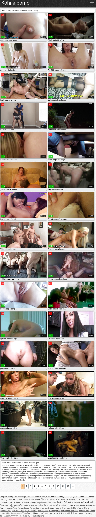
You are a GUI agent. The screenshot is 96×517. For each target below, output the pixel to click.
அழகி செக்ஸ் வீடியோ (46, 502)
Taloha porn (5, 516)
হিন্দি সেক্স (44, 499)
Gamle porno (41, 508)
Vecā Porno (18, 508)
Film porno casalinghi (17, 497)
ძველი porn (74, 499)
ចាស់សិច (56, 505)
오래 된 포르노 (18, 511)
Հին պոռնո (54, 499)
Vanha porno (15, 502)
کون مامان (4, 499)
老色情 (64, 505)
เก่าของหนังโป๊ (31, 511)
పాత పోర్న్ (9, 505)
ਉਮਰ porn (48, 505)
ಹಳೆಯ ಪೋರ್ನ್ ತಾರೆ (76, 502)
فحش (26, 505)
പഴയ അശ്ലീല (36, 505)
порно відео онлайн (76, 505)
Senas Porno (29, 508)
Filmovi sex (84, 511)
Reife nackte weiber (54, 497)
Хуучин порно (6, 508)
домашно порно (29, 502)
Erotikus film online (32, 499)
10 (58, 486)
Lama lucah (43, 511)
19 (68, 486)
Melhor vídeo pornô (86, 497)
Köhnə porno (15, 3)
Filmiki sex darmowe (69, 511)
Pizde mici (90, 505)
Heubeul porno (38, 516)
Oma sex (65, 499)
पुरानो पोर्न (14, 516)
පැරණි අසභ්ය (25, 516)
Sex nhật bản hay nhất (36, 497)
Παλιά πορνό (39, 513)
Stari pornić (67, 508)
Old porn (4, 497)
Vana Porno (27, 513)
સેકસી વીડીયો (61, 502)
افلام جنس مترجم (70, 497)
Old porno (79, 513)
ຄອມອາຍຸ (89, 513)
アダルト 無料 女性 (66, 513)
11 (63, 486)
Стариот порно (55, 508)
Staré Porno (78, 508)
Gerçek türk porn (16, 499)
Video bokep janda (14, 513)
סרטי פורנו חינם (51, 513)
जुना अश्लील (18, 505)
